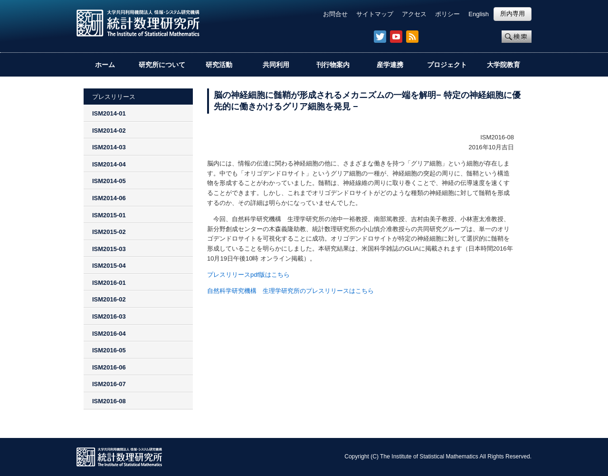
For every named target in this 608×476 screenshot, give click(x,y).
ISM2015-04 (109, 265)
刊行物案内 (333, 64)
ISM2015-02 (109, 231)
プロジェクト (447, 64)
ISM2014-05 (109, 181)
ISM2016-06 (109, 367)
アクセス (414, 14)
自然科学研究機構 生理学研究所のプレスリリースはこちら (290, 290)
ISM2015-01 (109, 215)
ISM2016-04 (109, 333)
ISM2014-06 (109, 198)
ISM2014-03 (109, 147)
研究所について (162, 64)
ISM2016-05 (109, 350)
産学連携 (390, 64)
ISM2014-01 (109, 113)
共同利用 (276, 64)
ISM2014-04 (109, 164)
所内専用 (512, 13)
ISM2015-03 (109, 249)
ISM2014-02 (109, 130)
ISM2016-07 (109, 384)
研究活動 (219, 64)
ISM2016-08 (109, 401)
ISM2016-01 (109, 282)
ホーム (105, 64)
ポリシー (447, 14)
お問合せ (335, 14)
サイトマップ (374, 14)
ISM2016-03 (109, 316)
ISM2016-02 (109, 299)
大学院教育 (503, 64)
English (478, 14)
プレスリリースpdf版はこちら (248, 274)
